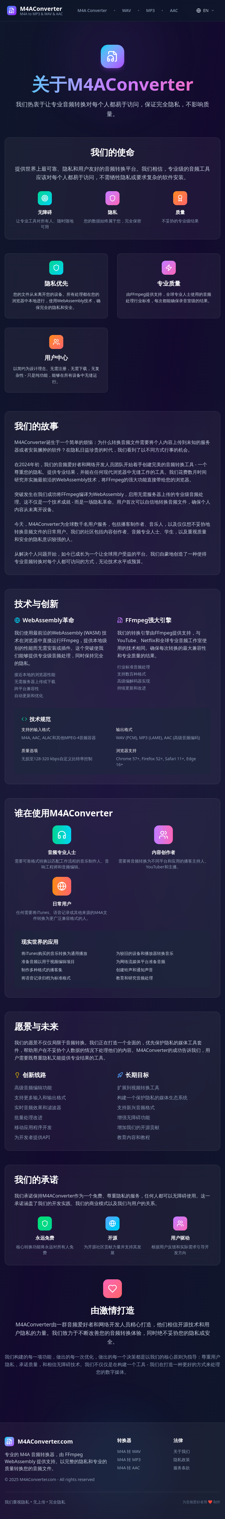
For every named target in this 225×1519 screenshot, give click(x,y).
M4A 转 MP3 (129, 1459)
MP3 (150, 10)
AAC (174, 10)
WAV (126, 10)
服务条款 (181, 1467)
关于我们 (181, 1451)
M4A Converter (92, 10)
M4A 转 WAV (129, 1451)
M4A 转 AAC (128, 1467)
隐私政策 (181, 1459)
